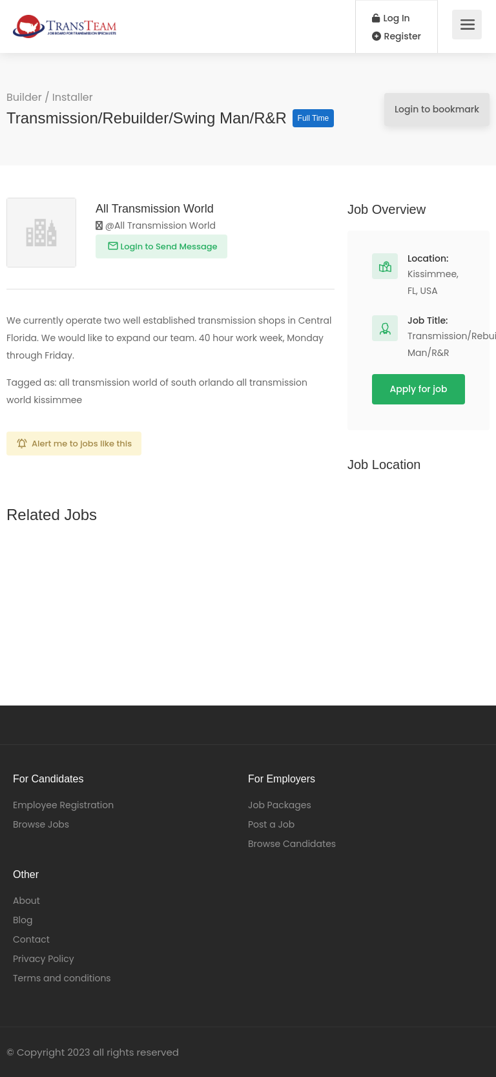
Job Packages (279, 805)
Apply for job (419, 388)
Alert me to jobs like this (82, 443)
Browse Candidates (292, 843)
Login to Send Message (168, 246)
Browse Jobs (41, 824)
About (26, 900)
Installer (72, 97)
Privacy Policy (43, 958)
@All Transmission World (156, 225)
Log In (391, 18)
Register (396, 36)
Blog (22, 920)
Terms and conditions (62, 978)
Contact (31, 939)
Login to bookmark (437, 109)
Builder (24, 97)
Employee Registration (63, 805)
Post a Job (271, 824)
